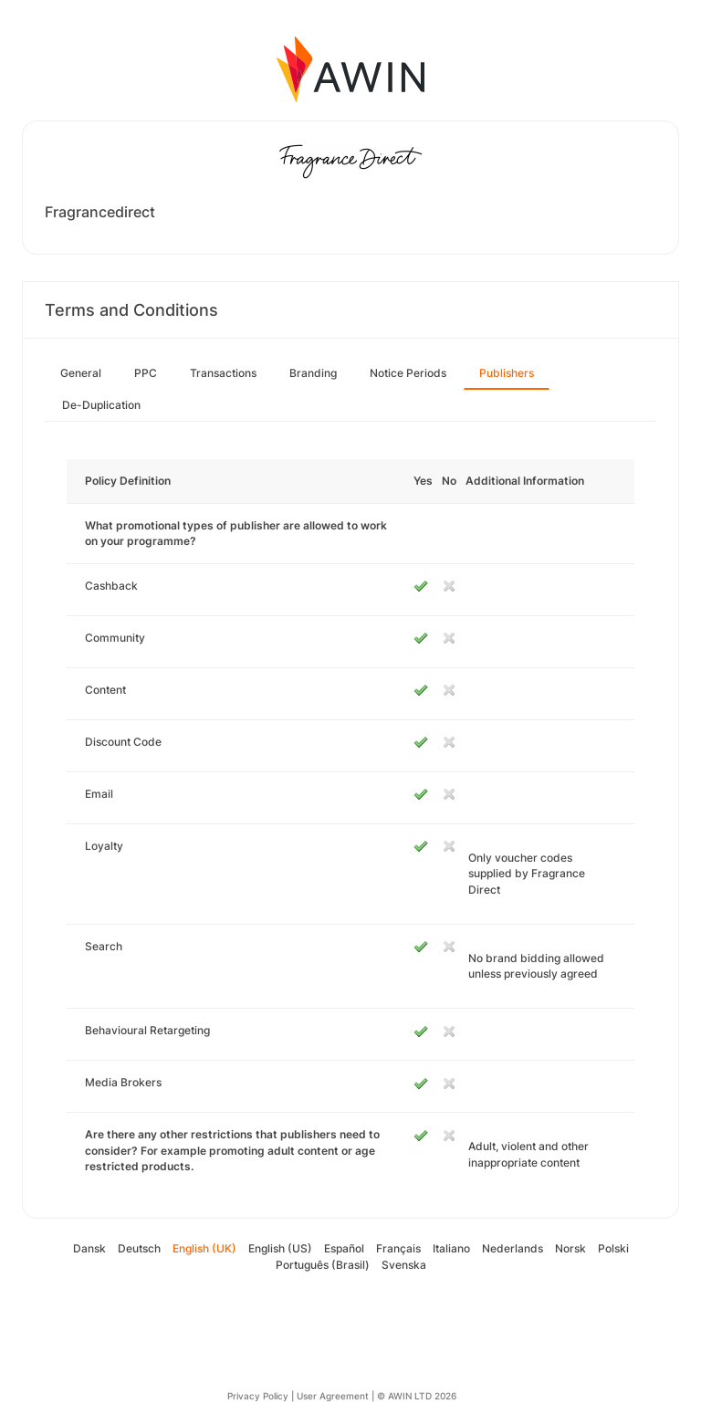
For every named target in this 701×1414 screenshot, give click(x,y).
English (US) (280, 1248)
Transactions (223, 373)
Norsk (570, 1248)
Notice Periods (408, 373)
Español (344, 1248)
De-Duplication (101, 405)
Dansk (89, 1248)
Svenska (404, 1265)
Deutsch (139, 1248)
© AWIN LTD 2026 (416, 1395)
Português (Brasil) (323, 1265)
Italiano (451, 1248)
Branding (313, 373)
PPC (145, 373)
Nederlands (512, 1248)
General (80, 373)
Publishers (506, 373)
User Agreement (333, 1395)
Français (398, 1248)
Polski (613, 1248)
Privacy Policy (257, 1395)
